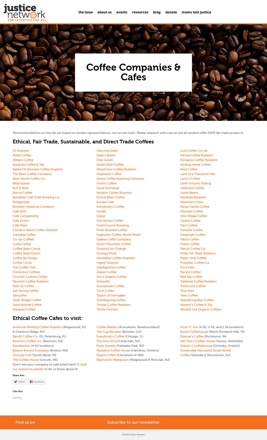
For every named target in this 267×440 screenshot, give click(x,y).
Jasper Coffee (106, 272)
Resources (140, 12)
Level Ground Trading (195, 183)
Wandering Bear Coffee (197, 300)
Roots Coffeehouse (194, 332)
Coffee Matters (107, 327)
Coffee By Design (25, 258)
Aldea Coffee (22, 155)
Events (121, 12)
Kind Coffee (188, 169)
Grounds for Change (111, 248)
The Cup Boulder (108, 332)
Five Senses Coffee (109, 220)
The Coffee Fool (24, 267)
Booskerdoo (21, 346)
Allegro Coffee (23, 160)
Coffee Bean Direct (26, 253)
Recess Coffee (190, 272)
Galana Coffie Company (113, 239)
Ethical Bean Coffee (110, 197)
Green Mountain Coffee (113, 244)
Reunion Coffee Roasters (31, 281)
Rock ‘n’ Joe (189, 327)
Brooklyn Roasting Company (33, 206)
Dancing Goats (107, 150)
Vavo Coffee (189, 295)
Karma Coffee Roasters (196, 155)
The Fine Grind (107, 341)
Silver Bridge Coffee (27, 300)
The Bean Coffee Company (32, 174)
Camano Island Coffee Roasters (35, 230)
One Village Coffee (193, 216)
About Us (104, 12)
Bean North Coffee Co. (29, 178)
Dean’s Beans (106, 155)
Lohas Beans (189, 192)
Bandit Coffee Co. (25, 336)
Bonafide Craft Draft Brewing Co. (36, 197)
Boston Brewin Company (31, 350)
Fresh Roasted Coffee (111, 230)
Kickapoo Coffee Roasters (198, 160)
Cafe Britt (19, 211)
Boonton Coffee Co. (27, 341)
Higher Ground (107, 262)
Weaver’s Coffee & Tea (196, 305)
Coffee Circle (22, 262)
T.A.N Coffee (105, 290)
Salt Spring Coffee (26, 290)
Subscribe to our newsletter (133, 422)
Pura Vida (187, 267)
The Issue (85, 12)
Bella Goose (21, 183)
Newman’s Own (191, 202)
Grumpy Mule (106, 253)
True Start (187, 290)
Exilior (101, 216)
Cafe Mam (20, 225)
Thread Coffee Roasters (113, 305)
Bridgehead (21, 202)
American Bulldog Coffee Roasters (37, 327)
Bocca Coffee (22, 192)
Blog (157, 12)
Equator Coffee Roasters (114, 192)
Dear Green (104, 160)
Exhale (101, 211)
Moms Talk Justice (196, 12)
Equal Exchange (107, 188)
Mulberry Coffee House (113, 350)
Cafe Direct (21, 220)
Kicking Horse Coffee (195, 164)
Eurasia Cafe (105, 202)
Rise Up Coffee (23, 286)
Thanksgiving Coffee (111, 300)
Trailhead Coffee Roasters (198, 281)
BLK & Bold (20, 188)
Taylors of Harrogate (110, 295)
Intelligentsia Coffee (111, 267)
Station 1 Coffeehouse (196, 346)
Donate (171, 12)
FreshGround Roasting (112, 225)
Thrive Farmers (107, 309)
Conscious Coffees (26, 272)
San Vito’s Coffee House (197, 341)
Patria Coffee (189, 239)
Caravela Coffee (24, 234)
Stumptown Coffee (110, 286)
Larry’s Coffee (190, 178)
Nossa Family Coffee (194, 206)
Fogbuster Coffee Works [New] (118, 234)
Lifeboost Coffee (192, 188)
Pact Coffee (188, 225)
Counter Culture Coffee (30, 276)
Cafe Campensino (26, 216)
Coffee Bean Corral (26, 248)
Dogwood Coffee (108, 174)
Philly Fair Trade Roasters (198, 253)
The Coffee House (26, 360)
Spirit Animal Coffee (27, 305)
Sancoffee (20, 295)
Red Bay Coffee (191, 276)
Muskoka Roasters (193, 197)
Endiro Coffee (106, 183)
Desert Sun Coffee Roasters (116, 169)
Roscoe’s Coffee (192, 336)
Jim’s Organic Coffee (111, 276)
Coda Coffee (22, 244)
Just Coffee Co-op (194, 150)
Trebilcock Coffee (193, 286)
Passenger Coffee (192, 234)
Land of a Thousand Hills (197, 174)
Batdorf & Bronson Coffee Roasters (38, 169)
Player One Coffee (193, 258)
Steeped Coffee (24, 309)
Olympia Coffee (191, 211)
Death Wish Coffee (110, 164)
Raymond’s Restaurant (112, 360)
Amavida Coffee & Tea (28, 164)
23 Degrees (21, 150)
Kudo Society (106, 346)
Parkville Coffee (191, 230)
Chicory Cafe (22, 355)
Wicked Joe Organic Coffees (200, 309)
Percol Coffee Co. (193, 248)
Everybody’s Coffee (110, 206)
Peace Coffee (190, 244)
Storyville (103, 281)
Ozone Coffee (190, 220)
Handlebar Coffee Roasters (115, 258)
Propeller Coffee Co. (195, 262)
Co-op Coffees (23, 239)
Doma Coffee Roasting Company (120, 178)
